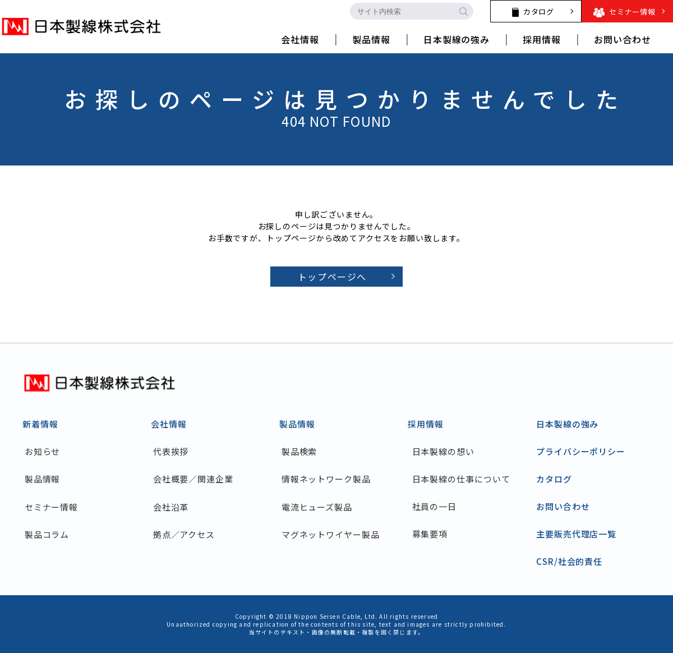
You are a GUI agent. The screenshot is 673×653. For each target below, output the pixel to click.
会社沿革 (173, 506)
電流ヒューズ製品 (319, 506)
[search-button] (463, 11)
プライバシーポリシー (580, 451)
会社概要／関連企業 (195, 479)
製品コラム (49, 534)
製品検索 (302, 451)
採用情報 (426, 424)
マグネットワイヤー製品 (333, 534)
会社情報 (169, 424)
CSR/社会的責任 (569, 561)
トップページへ (332, 276)
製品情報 (45, 479)
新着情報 (40, 424)
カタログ (554, 479)
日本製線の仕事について (461, 479)
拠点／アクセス (186, 534)
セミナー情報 (53, 506)
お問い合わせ (562, 506)
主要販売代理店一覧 (576, 534)
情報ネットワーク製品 (328, 479)
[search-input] (401, 11)
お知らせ (45, 451)
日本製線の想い (443, 451)
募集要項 (430, 534)
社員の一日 (434, 506)
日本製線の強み (567, 424)
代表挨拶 (173, 451)
